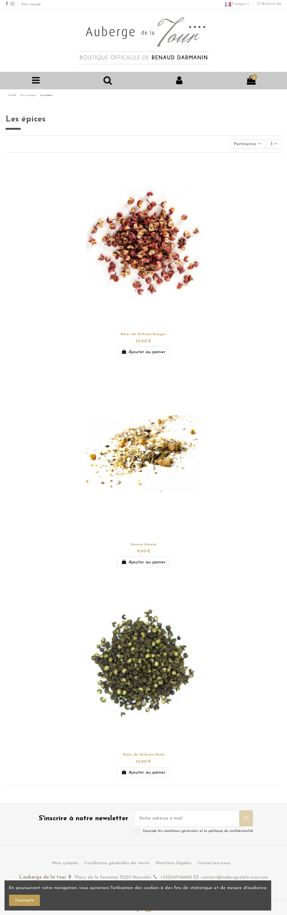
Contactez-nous (214, 863)
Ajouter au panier (143, 351)
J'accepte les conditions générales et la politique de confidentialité (198, 831)
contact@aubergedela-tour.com (234, 877)
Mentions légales (173, 863)
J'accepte (24, 900)
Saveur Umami (144, 544)
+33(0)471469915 (176, 877)
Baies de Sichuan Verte (143, 754)
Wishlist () (269, 4)
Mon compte (31, 4)
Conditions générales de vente (117, 863)
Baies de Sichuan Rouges (144, 334)
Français (237, 4)
